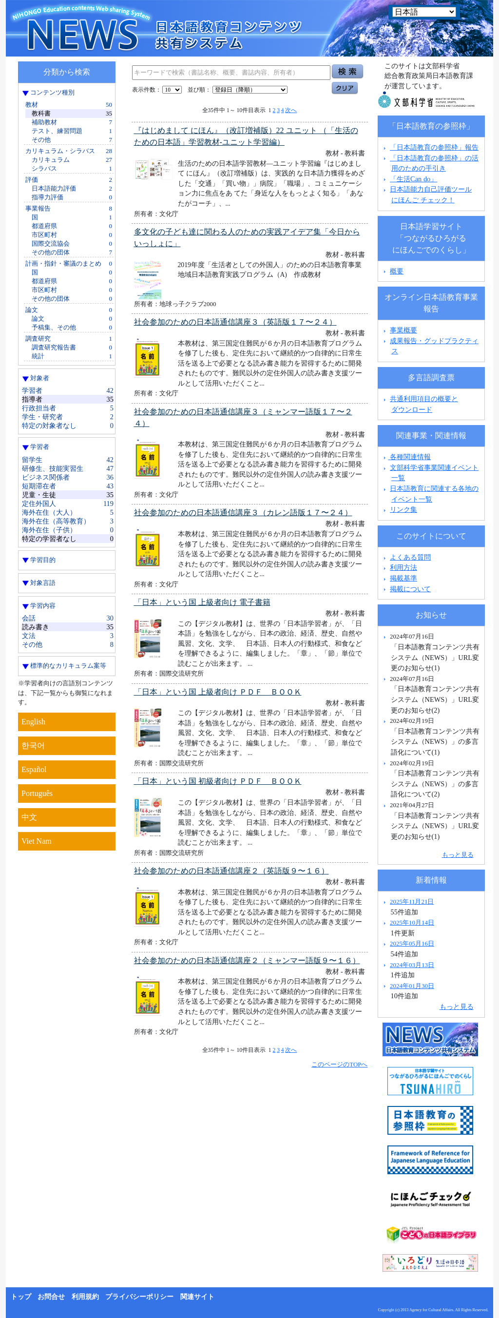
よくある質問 (410, 557)
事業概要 (403, 330)
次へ (291, 110)
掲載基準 (403, 578)
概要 (396, 271)
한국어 (33, 745)
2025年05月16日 (412, 943)
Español (34, 769)
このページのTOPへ (339, 1064)
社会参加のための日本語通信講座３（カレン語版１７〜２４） (243, 512)
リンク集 (403, 509)
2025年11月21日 (412, 901)
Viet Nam (36, 841)
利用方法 (403, 567)
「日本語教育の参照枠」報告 (434, 147)
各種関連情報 (406, 457)
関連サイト (197, 1296)
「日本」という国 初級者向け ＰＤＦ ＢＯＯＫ (218, 781)
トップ (21, 1296)
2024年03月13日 (412, 965)
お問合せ (51, 1296)
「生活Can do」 (413, 179)
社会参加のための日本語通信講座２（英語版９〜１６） (231, 871)
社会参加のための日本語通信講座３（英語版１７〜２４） (235, 322)
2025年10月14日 (412, 922)
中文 (29, 817)
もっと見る (458, 854)
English (33, 721)
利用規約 (85, 1296)
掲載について (410, 589)
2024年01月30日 (412, 985)
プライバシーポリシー (139, 1296)
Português (37, 793)
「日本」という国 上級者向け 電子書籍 (202, 602)
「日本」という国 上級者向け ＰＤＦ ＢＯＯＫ (218, 692)
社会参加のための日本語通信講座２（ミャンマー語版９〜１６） (247, 960)
